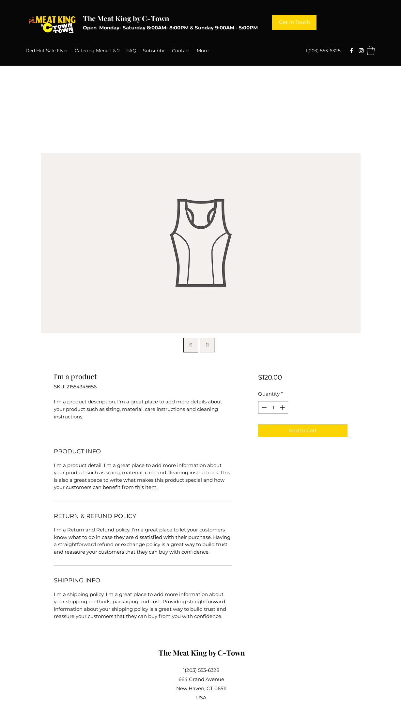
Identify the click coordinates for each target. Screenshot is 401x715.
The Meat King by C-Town (126, 18)
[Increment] (283, 407)
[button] (371, 50)
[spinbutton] (273, 407)
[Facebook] (351, 50)
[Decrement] (263, 407)
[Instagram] (361, 50)
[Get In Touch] (294, 22)
